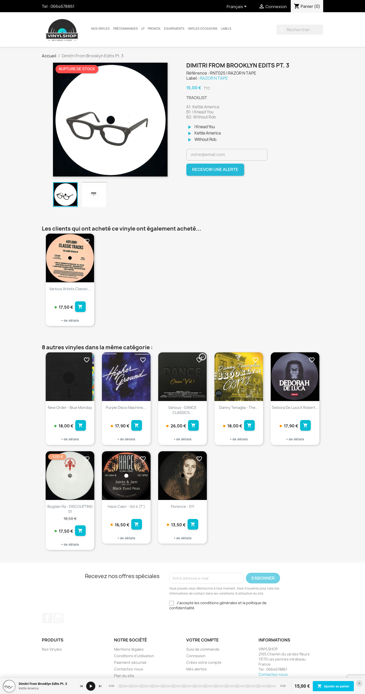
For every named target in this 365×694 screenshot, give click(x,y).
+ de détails (70, 320)
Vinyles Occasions (202, 29)
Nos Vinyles (100, 29)
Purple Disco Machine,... (126, 407)
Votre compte (202, 640)
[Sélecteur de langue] (237, 7)
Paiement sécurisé (130, 662)
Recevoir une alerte (215, 169)
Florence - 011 (182, 506)
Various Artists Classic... (70, 288)
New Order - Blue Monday (70, 407)
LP (142, 29)
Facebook (47, 618)
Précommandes (125, 29)
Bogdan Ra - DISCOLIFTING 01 (70, 509)
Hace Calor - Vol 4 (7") (126, 506)
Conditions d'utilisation (134, 655)
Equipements (174, 29)
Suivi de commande (203, 649)
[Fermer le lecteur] (359, 683)
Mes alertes (196, 669)
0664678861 (62, 6)
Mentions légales (129, 649)
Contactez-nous (128, 669)
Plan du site (124, 675)
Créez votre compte (204, 662)
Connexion (196, 655)
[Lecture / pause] (90, 686)
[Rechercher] (300, 30)
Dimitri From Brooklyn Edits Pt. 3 (43, 684)
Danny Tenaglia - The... (239, 407)
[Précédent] (81, 686)
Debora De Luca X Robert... (295, 407)
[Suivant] (100, 686)
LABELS (226, 29)
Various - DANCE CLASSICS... (182, 410)
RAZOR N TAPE (214, 78)
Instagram (58, 618)
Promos (154, 29)
